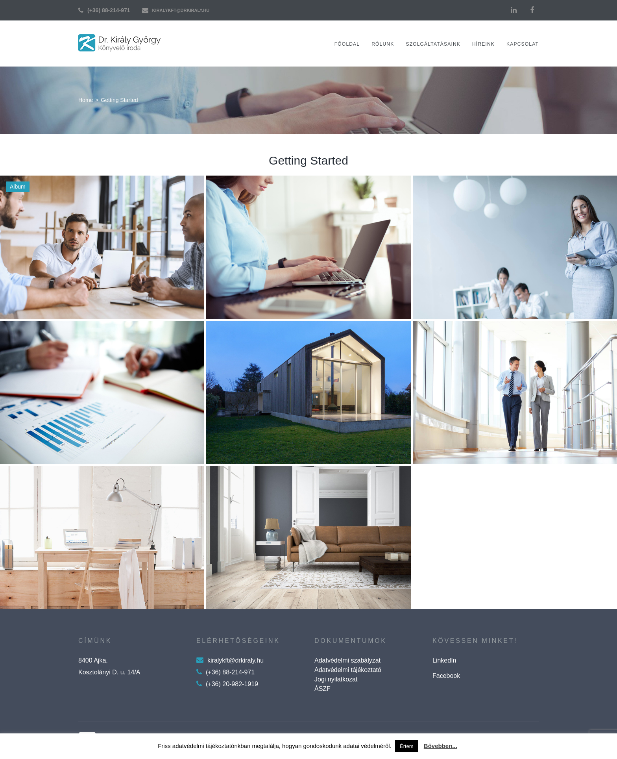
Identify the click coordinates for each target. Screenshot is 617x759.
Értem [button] (407, 746)
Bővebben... (440, 745)
